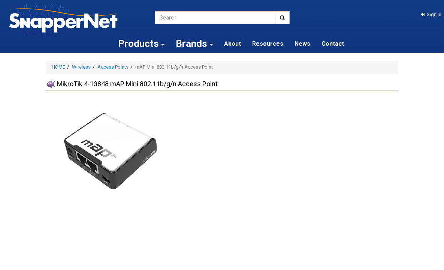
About (232, 43)
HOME (58, 67)
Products (141, 43)
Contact (332, 43)
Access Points (113, 67)
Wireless (81, 67)
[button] (431, 14)
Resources (267, 43)
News (302, 43)
